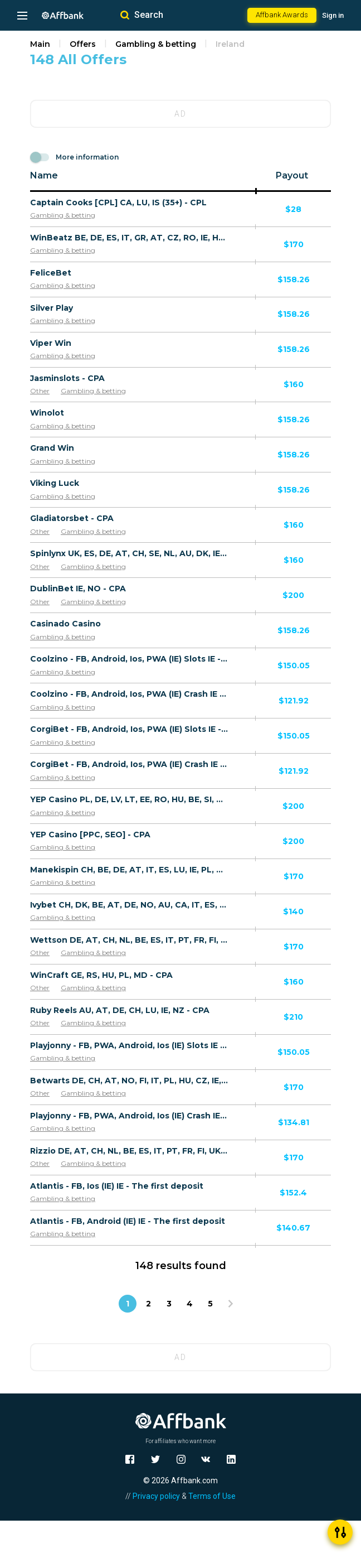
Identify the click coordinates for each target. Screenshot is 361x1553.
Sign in (333, 15)
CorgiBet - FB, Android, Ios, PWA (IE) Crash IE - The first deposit (129, 764)
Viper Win (50, 343)
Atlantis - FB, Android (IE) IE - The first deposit (127, 1221)
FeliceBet (50, 273)
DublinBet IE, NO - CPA (78, 588)
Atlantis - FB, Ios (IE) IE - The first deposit (116, 1186)
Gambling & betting (155, 44)
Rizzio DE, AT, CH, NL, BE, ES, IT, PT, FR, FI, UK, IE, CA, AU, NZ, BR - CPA (129, 1151)
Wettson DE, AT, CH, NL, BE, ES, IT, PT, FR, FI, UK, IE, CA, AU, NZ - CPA (129, 940)
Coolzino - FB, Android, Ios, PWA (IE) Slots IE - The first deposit (129, 659)
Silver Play (51, 308)
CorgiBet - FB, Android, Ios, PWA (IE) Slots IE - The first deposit (129, 729)
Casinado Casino (65, 624)
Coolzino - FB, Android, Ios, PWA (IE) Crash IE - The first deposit (129, 694)
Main (40, 44)
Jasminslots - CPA (67, 378)
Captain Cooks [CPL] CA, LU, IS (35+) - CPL (118, 202)
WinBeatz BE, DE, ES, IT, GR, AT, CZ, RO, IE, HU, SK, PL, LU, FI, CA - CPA (129, 238)
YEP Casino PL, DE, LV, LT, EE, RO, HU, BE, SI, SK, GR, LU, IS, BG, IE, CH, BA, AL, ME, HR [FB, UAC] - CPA (129, 799)
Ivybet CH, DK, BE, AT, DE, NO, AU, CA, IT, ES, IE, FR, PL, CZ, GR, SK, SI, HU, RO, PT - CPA (129, 905)
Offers (83, 44)
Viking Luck (54, 483)
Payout (292, 175)
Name (44, 175)
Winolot (47, 413)
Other (40, 391)
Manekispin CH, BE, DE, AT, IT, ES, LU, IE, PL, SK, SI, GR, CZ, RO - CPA (129, 870)
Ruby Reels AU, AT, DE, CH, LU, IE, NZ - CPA (119, 1010)
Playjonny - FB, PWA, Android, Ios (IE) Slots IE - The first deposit (129, 1045)
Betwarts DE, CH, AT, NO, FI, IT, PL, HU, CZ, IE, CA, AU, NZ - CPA (129, 1080)
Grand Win (52, 448)
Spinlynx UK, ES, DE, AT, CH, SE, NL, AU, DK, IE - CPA (129, 553)
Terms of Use (212, 1496)
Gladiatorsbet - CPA (72, 518)
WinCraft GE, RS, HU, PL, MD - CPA (101, 975)
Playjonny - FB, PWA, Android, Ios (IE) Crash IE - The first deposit (129, 1116)
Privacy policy (156, 1496)
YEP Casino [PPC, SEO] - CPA (90, 834)
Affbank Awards (282, 15)
